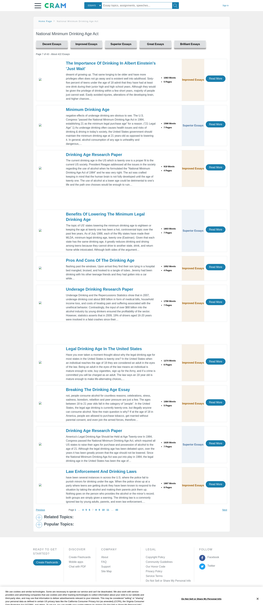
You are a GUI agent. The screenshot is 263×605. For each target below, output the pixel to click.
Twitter (210, 565)
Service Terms (154, 576)
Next (224, 510)
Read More (215, 78)
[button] (37, 6)
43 (116, 510)
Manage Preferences (158, 580)
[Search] (175, 5)
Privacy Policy (154, 571)
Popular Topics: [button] (59, 524)
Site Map (106, 571)
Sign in (226, 5)
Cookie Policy (112, 597)
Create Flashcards (47, 562)
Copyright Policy (155, 557)
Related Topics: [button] (59, 517)
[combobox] (93, 5)
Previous (40, 510)
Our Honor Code (155, 566)
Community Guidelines (159, 561)
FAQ (104, 561)
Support (105, 566)
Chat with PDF (77, 566)
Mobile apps (76, 561)
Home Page (45, 21)
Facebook (212, 557)
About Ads (129, 597)
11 (108, 510)
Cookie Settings (160, 597)
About (104, 557)
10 (103, 510)
